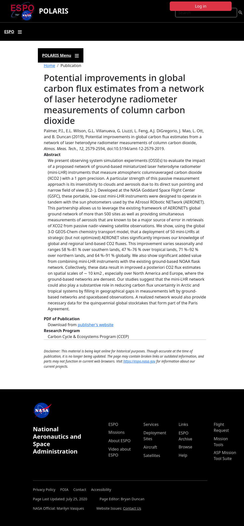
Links (183, 424)
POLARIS (53, 11)
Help (183, 455)
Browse (185, 447)
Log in (200, 6)
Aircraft (150, 447)
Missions (116, 432)
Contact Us (132, 508)
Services (151, 424)
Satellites (152, 455)
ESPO (113, 424)
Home (49, 65)
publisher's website (96, 324)
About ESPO (119, 440)
